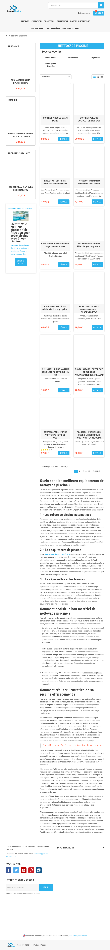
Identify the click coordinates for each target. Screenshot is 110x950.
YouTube (23, 870)
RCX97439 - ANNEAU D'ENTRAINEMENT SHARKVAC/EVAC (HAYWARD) (89, 310)
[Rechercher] (76, 5)
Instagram (39, 870)
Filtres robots (73, 58)
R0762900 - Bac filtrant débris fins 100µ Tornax (89, 182)
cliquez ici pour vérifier (78, 935)
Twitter (16, 870)
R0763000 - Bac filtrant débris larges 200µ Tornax (89, 245)
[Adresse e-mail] (22, 887)
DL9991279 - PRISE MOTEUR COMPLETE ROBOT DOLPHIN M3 (55, 372)
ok (46, 887)
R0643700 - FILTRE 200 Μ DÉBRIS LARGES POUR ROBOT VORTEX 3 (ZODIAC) (89, 435)
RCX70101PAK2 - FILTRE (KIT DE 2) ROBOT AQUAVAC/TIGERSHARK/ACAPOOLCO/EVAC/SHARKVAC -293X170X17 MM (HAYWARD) (89, 375)
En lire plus (20, 262)
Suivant (97, 471)
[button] (10, 241)
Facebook (8, 870)
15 (89, 471)
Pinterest (31, 870)
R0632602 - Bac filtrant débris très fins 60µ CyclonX (55, 307)
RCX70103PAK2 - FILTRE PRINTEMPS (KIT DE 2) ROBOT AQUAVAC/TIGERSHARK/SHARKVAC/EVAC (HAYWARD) (55, 438)
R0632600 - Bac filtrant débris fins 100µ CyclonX (55, 182)
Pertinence (46, 77)
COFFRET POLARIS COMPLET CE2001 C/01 (89, 119)
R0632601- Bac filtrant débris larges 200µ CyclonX (55, 245)
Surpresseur (95, 58)
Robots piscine (50, 58)
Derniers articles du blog (20, 208)
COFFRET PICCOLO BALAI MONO (55, 119)
